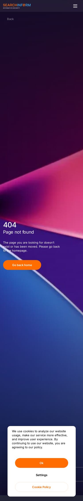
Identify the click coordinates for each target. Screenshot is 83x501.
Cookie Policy (41, 487)
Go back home (22, 265)
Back (10, 19)
